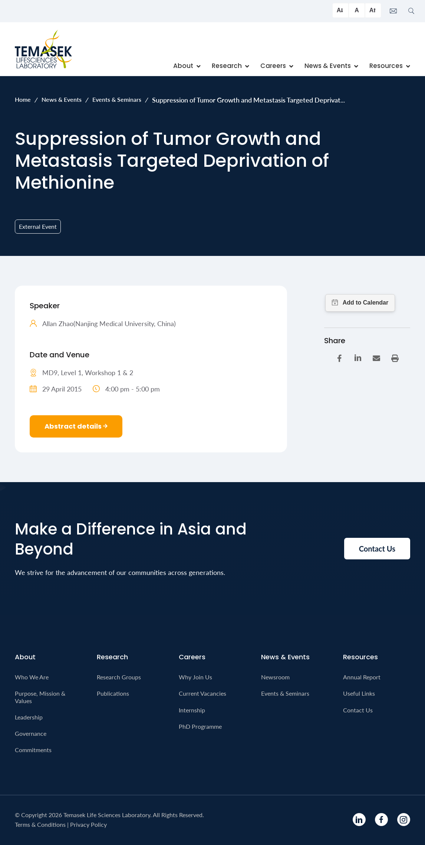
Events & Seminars (116, 99)
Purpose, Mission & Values (40, 697)
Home (23, 99)
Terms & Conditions (40, 824)
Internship (192, 710)
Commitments (33, 749)
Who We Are (32, 676)
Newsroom (275, 676)
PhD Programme (200, 726)
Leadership (29, 717)
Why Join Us (195, 676)
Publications (113, 693)
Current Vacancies (202, 693)
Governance (30, 733)
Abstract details (76, 426)
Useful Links (359, 693)
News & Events (62, 99)
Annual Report (361, 676)
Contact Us (358, 710)
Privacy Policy (88, 824)
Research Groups (119, 676)
